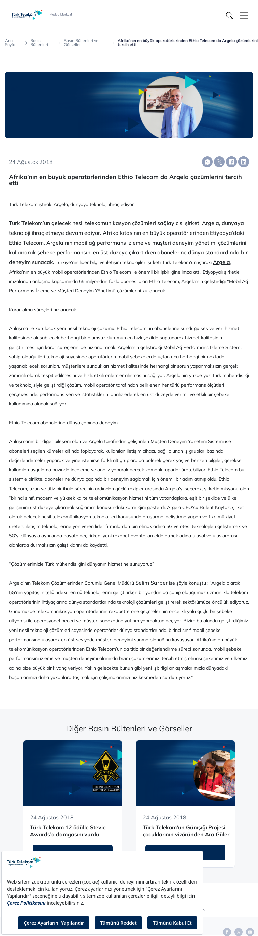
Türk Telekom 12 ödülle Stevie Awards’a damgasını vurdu (68, 831)
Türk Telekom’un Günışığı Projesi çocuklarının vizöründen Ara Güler (186, 831)
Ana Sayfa (10, 43)
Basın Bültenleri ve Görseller (81, 43)
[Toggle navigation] (244, 15)
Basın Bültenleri (39, 43)
